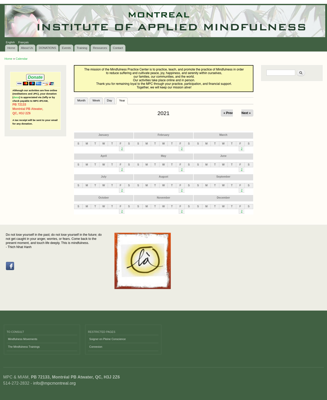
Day (109, 100)
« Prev (228, 113)
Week (96, 100)
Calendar (22, 58)
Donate (35, 77)
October (103, 197)
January (103, 134)
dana (16, 97)
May (163, 155)
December (223, 197)
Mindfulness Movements (22, 339)
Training (82, 47)
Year (123, 100)
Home (11, 47)
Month (81, 100)
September (223, 176)
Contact (118, 47)
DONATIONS (47, 47)
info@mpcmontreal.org (54, 383)
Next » (246, 113)
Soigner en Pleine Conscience (107, 339)
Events (66, 47)
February (163, 134)
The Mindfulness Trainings (24, 346)
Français (23, 42)
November (163, 197)
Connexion (95, 346)
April (104, 155)
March (223, 134)
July (103, 176)
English (10, 42)
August (163, 176)
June (223, 155)
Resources (100, 47)
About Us (27, 47)
